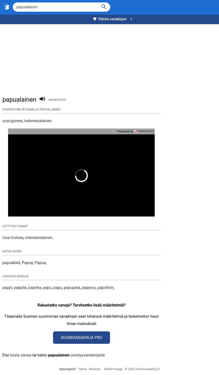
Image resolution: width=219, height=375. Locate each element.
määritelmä (57, 99)
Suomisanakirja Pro (81, 337)
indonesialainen (38, 120)
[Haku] (104, 6)
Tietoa (82, 369)
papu (47, 287)
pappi (7, 287)
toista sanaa (20, 355)
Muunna (94, 369)
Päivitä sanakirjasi (113, 19)
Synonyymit (67, 369)
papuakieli (11, 262)
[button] (56, 175)
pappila (20, 287)
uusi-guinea (12, 120)
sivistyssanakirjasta (88, 355)
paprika (34, 287)
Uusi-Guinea (12, 237)
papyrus (89, 287)
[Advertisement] (110, 57)
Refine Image (113, 369)
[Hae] (55, 7)
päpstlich (105, 287)
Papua (27, 262)
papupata (72, 287)
